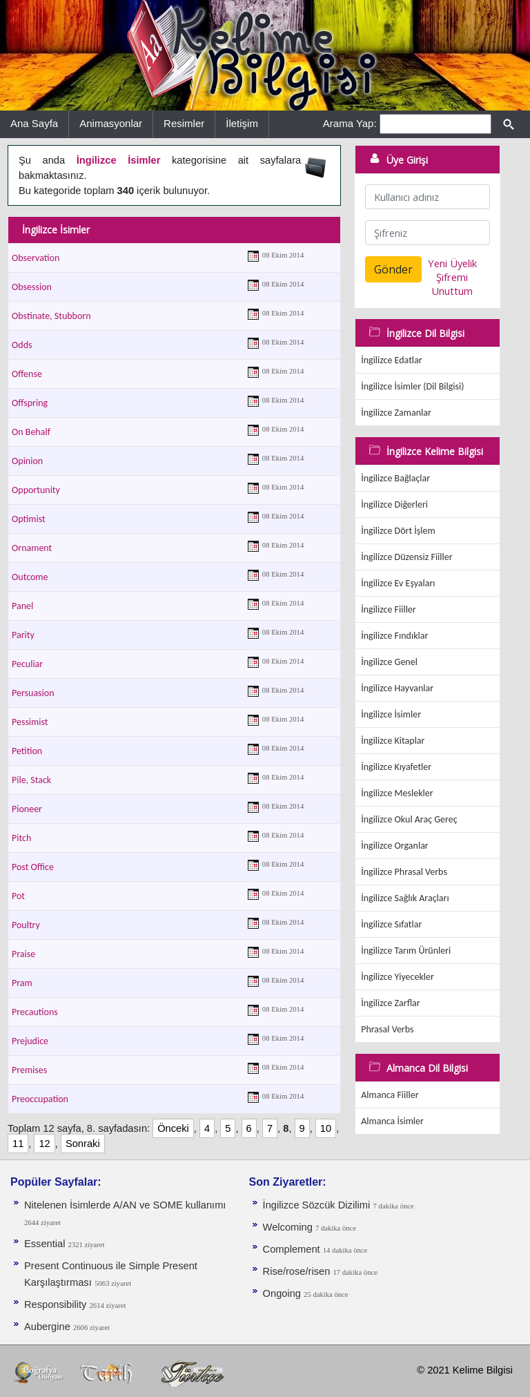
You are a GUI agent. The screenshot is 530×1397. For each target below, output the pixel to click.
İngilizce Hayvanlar (397, 688)
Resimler (184, 123)
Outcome (30, 577)
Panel (22, 606)
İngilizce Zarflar (390, 1003)
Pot (18, 896)
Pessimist (30, 722)
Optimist (29, 519)
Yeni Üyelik (452, 263)
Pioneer (27, 809)
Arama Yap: (350, 123)
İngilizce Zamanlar (396, 412)
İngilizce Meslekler (397, 793)
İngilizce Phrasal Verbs (404, 872)
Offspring (30, 403)
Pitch (21, 838)
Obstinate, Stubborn (51, 316)
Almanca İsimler (392, 1121)
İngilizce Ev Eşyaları (398, 583)
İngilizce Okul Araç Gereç (409, 819)
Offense (27, 374)
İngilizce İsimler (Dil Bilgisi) (412, 386)
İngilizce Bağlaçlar (395, 478)
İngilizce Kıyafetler (396, 767)
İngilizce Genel (389, 662)
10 (325, 1128)
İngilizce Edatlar (391, 360)
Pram (22, 983)
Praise (23, 954)
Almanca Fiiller (389, 1095)
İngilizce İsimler (391, 714)
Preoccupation (40, 1099)
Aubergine (48, 1326)
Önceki (173, 1128)
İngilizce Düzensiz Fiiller (406, 557)
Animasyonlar (110, 123)
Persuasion (33, 693)
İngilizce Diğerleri (394, 504)
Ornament (32, 548)
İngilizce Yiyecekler (397, 977)
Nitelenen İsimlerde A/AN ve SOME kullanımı (125, 1205)
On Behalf (31, 432)
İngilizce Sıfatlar (391, 924)
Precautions (35, 1012)
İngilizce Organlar (395, 845)
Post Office (33, 867)
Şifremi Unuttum (452, 284)
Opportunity (36, 490)
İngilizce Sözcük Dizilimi (317, 1205)
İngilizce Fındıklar (394, 636)
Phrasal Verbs (387, 1029)
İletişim (242, 123)
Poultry (26, 925)
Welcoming (289, 1227)
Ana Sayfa (34, 123)
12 (44, 1143)
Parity (23, 635)
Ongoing (283, 1293)
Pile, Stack (31, 780)
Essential (46, 1243)
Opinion (27, 461)
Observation (35, 258)
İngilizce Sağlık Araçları (405, 898)
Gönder (393, 269)
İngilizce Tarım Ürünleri (406, 950)
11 (17, 1143)
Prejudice (30, 1041)
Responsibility (57, 1304)
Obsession (32, 287)
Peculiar (27, 664)
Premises (29, 1070)
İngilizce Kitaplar (392, 740)
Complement (293, 1249)
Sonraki (83, 1143)
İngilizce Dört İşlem (398, 531)
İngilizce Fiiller (388, 609)
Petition (27, 751)
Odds (22, 345)
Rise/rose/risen (298, 1271)
